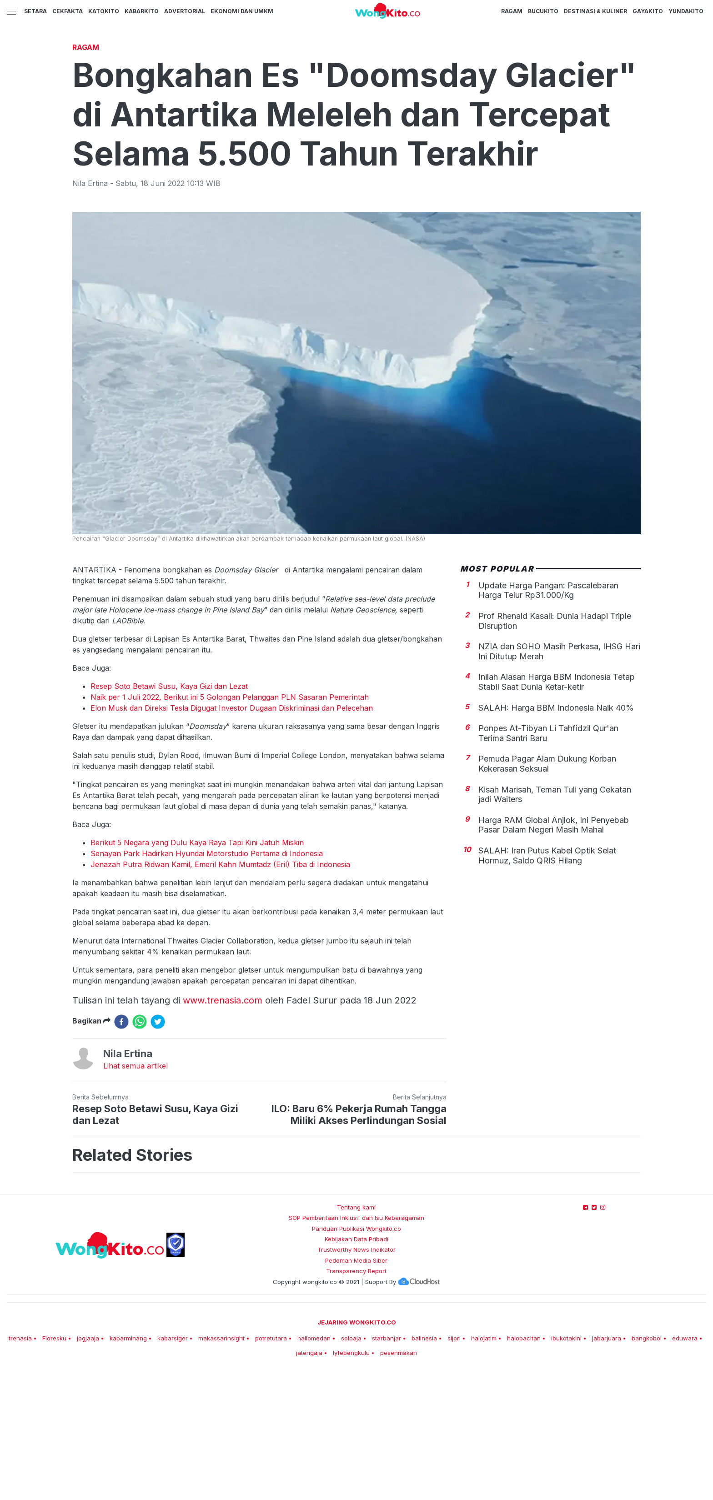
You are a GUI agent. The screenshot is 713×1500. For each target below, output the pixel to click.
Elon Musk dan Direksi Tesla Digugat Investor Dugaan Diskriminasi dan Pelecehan (231, 835)
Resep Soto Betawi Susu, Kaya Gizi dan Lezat (169, 813)
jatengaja (309, 1480)
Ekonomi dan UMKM (242, 11)
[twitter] (158, 1149)
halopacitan (524, 1465)
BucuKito (543, 11)
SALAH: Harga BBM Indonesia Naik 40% (556, 835)
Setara (35, 11)
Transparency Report (356, 1398)
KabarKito (142, 11)
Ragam (511, 11)
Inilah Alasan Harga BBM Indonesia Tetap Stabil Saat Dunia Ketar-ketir (556, 809)
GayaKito (648, 11)
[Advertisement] (356, 107)
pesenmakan (398, 1480)
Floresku (54, 1465)
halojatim (484, 1465)
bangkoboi (647, 1465)
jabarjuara (606, 1465)
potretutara (271, 1465)
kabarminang (128, 1465)
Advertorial (184, 11)
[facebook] (121, 1149)
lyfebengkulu (351, 1480)
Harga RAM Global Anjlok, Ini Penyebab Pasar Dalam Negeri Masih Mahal (553, 952)
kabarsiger (172, 1465)
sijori (454, 1465)
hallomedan (314, 1465)
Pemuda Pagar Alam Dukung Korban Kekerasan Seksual (547, 891)
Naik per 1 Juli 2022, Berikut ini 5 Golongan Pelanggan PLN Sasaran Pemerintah (229, 824)
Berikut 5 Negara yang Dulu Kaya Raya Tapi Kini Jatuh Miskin (197, 969)
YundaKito (685, 11)
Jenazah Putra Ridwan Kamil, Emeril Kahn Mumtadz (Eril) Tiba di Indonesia (220, 991)
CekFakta (67, 11)
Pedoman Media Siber (356, 1387)
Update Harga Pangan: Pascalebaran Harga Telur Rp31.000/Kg (548, 717)
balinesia (424, 1465)
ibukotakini (566, 1465)
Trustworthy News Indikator (356, 1376)
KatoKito (103, 11)
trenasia (20, 1465)
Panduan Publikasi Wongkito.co (356, 1356)
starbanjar (386, 1465)
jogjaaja (88, 1465)
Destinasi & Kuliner (595, 11)
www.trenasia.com (222, 1127)
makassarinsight (221, 1465)
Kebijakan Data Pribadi (356, 1366)
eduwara (685, 1465)
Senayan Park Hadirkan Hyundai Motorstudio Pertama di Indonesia (206, 980)
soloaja (351, 1465)
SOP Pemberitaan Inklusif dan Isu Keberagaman (356, 1345)
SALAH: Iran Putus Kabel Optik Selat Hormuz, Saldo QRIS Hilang (547, 983)
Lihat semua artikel (135, 1193)
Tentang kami (356, 1334)
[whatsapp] (139, 1149)
